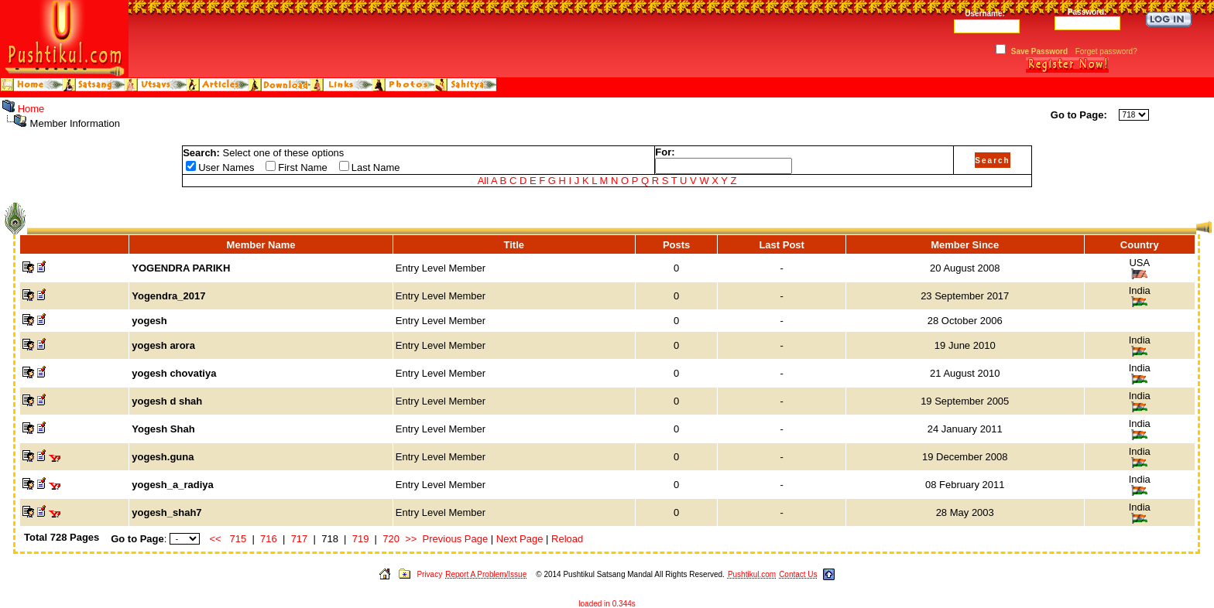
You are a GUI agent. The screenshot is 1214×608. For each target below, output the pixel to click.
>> (411, 539)
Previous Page (456, 539)
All (483, 180)
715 (238, 539)
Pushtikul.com (752, 574)
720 (391, 539)
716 (268, 539)
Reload (567, 539)
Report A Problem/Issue (485, 574)
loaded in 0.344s (606, 603)
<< (215, 539)
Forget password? (1106, 51)
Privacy (429, 574)
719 (360, 539)
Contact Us (798, 574)
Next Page (520, 539)
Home (31, 108)
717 (299, 539)
